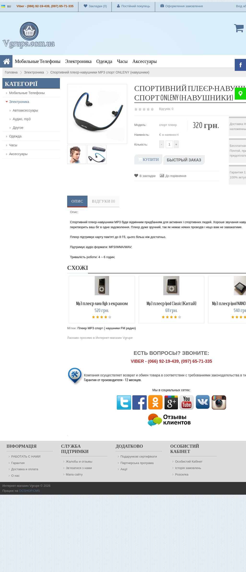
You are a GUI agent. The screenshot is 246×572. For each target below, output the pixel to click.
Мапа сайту (74, 474)
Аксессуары (144, 61)
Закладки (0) (92, 6)
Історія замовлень (188, 468)
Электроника (78, 61)
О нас (15, 475)
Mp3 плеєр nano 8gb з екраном (102, 303)
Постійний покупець (131, 6)
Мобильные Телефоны (37, 61)
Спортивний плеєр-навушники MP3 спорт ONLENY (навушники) (99, 72)
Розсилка (181, 474)
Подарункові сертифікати (138, 456)
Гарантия (17, 463)
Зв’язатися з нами (79, 468)
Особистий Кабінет (188, 461)
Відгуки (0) (103, 201)
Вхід (239, 6)
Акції (123, 469)
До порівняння (173, 176)
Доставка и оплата (24, 469)
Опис (77, 201)
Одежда (104, 61)
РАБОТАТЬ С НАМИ (25, 456)
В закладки (145, 176)
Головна (11, 72)
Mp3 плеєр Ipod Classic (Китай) (171, 303)
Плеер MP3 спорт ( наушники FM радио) (106, 328)
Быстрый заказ (184, 160)
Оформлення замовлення (179, 6)
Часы (122, 61)
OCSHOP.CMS (29, 491)
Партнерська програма (136, 463)
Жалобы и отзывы (79, 461)
